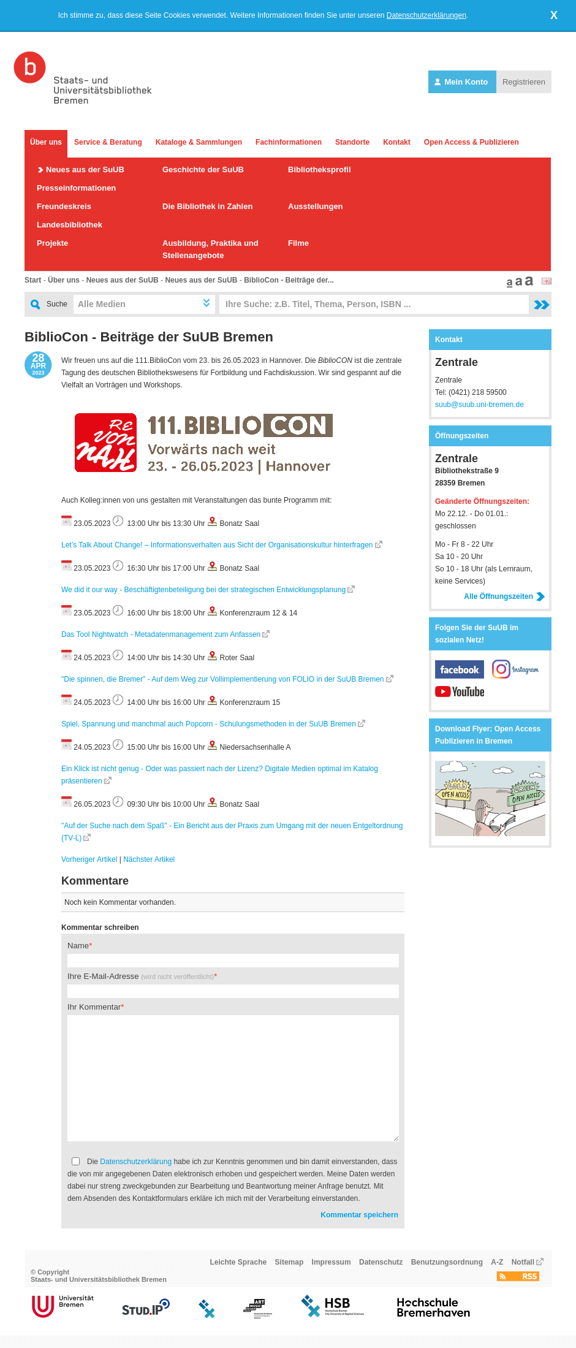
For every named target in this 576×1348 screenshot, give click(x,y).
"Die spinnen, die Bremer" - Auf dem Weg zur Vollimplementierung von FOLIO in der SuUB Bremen (222, 679)
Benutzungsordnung (447, 1262)
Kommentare (95, 881)
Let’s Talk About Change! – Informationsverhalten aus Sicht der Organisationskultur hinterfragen (217, 545)
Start (33, 280)
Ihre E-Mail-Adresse (140, 976)
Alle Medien (102, 304)
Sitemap (289, 1262)
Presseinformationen (76, 187)
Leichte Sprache (238, 1262)
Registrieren (523, 81)
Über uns (46, 142)
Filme (298, 243)
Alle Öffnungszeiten (504, 596)
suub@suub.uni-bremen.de (479, 404)
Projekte (52, 243)
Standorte (352, 142)
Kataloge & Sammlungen (199, 142)
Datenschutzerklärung (136, 1161)
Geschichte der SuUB (203, 169)
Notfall (523, 1262)
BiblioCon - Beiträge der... (289, 280)
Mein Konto (462, 81)
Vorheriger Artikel (89, 859)
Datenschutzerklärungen (426, 15)
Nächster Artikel (149, 859)
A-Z (497, 1262)
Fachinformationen (289, 142)
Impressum (331, 1262)
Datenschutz (381, 1262)
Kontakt (397, 142)
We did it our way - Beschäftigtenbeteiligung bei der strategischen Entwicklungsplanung (203, 589)
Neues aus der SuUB (85, 169)
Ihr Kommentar (94, 1006)
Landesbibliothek (69, 224)
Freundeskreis (64, 206)
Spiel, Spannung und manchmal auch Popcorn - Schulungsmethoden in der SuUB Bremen (208, 724)
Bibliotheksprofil (319, 169)
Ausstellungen (315, 206)
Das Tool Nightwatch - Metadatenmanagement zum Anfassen (160, 634)
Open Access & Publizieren (471, 142)
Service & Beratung (108, 142)
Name (78, 945)
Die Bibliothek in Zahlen (207, 206)
